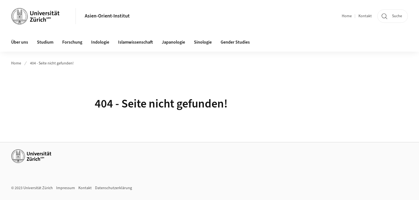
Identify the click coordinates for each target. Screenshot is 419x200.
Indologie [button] (100, 42)
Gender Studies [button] (235, 42)
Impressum (65, 188)
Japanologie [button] (173, 42)
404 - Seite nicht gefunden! (52, 63)
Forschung (72, 42)
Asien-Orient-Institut (107, 15)
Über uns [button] (19, 42)
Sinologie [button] (203, 42)
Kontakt (365, 16)
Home (347, 16)
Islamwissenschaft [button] (135, 42)
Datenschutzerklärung (113, 188)
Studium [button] (45, 42)
